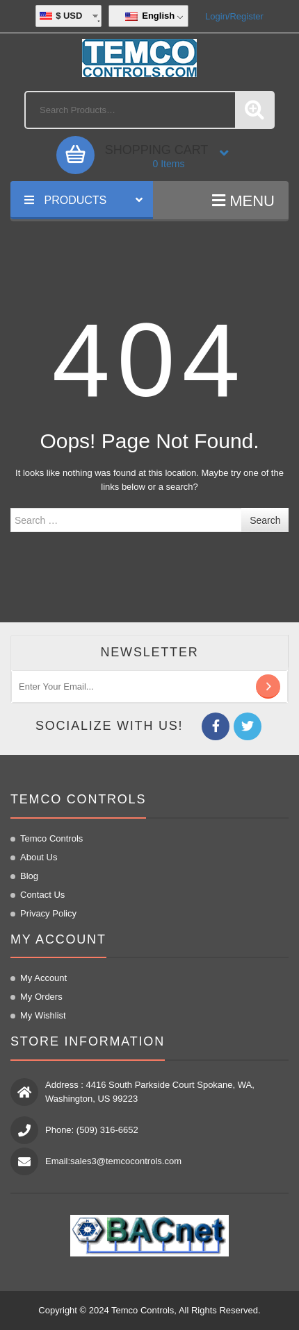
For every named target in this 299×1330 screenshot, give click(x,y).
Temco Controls (51, 838)
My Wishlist (43, 1015)
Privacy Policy (48, 913)
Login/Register (234, 16)
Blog (29, 876)
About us (38, 857)
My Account (43, 978)
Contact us (42, 894)
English (150, 15)
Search (265, 520)
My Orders (41, 996)
